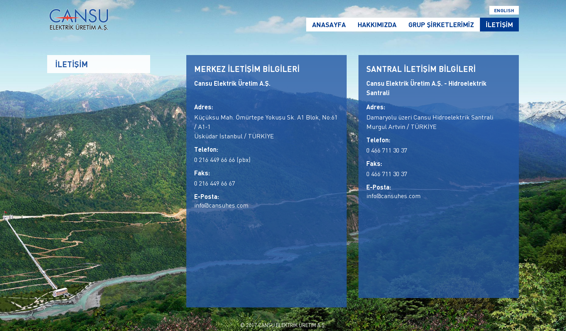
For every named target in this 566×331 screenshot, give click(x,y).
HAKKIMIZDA (377, 24)
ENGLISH (504, 10)
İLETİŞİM (499, 24)
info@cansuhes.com (221, 205)
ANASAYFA (329, 24)
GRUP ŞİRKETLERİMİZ (441, 24)
